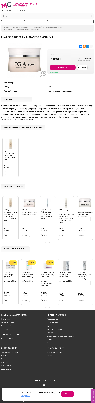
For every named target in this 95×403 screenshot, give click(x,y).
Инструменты (52, 343)
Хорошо (67, 394)
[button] (93, 396)
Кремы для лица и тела (53, 27)
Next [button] (91, 219)
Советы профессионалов (10, 326)
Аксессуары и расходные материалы (61, 336)
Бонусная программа (55, 352)
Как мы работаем (7, 323)
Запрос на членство (8, 339)
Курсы (3, 356)
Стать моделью (6, 369)
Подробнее (25, 395)
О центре (4, 362)
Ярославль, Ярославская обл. (17, 10)
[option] (10, 159)
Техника (51, 333)
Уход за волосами (54, 319)
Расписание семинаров (10, 342)
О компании (5, 319)
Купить (7, 173)
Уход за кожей (36, 27)
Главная (7, 27)
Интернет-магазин (20, 27)
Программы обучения (9, 352)
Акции (50, 356)
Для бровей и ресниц (55, 326)
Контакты (4, 329)
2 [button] (49, 243)
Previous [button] (3, 219)
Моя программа (7, 359)
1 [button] (45, 243)
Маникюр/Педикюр (55, 329)
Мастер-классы (6, 366)
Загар (50, 340)
